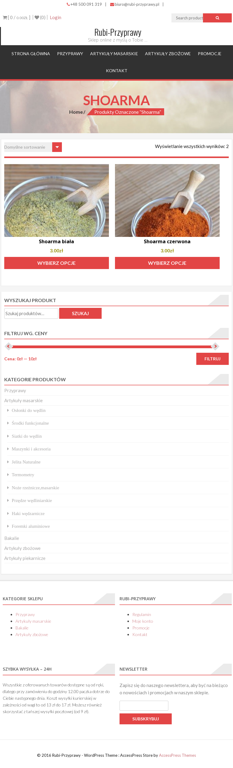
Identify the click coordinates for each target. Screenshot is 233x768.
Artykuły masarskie (114, 53)
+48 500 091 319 (84, 4)
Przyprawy (70, 53)
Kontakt (116, 70)
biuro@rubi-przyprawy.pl (134, 4)
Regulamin (141, 614)
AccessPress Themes (177, 755)
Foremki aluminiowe (31, 526)
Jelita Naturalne (26, 462)
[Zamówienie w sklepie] (33, 147)
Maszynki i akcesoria (31, 448)
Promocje (209, 53)
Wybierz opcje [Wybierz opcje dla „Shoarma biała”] (56, 263)
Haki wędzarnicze (28, 513)
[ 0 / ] (16, 17)
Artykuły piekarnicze (25, 558)
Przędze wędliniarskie (32, 500)
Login (55, 17)
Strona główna (31, 53)
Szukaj (80, 313)
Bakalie (11, 538)
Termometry (23, 474)
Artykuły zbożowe (168, 53)
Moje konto (142, 621)
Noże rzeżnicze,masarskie (35, 487)
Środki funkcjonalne (30, 423)
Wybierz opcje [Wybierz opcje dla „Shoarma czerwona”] (167, 263)
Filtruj (212, 358)
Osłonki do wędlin (29, 410)
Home (76, 112)
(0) (40, 17)
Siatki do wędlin (27, 436)
